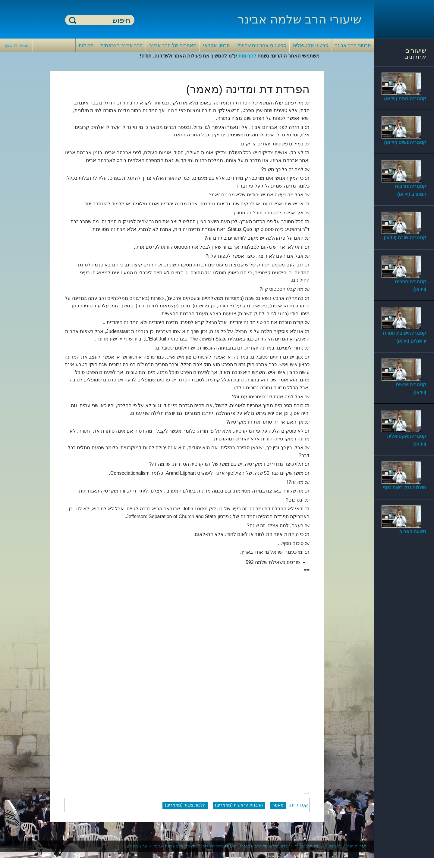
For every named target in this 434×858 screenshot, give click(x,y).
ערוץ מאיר (138, 846)
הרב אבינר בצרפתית (121, 45)
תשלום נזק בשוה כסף (404, 487)
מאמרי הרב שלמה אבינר (175, 846)
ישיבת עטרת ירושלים (220, 846)
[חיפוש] (103, 20)
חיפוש (72, 20)
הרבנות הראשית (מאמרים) (239, 805)
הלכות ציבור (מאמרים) (185, 805)
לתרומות (247, 55)
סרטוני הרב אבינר (353, 45)
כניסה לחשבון (16, 45)
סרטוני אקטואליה (310, 45)
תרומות (86, 45)
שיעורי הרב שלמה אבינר (299, 19)
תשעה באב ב (412, 531)
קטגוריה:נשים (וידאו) (405, 142)
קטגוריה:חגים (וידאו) (405, 98)
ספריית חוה (356, 846)
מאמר (278, 805)
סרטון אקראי (216, 45)
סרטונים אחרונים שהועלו (261, 45)
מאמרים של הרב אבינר (173, 45)
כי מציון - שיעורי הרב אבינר (317, 846)
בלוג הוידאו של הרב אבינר (266, 846)
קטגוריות (299, 804)
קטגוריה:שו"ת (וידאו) (405, 237)
